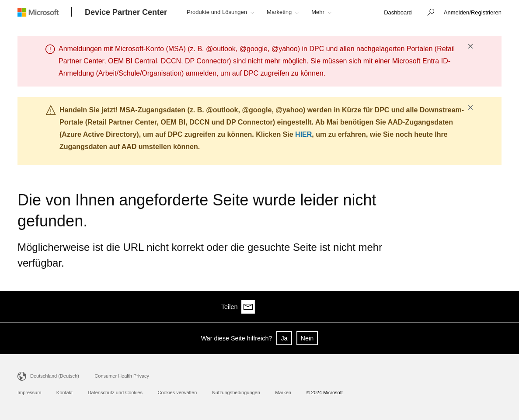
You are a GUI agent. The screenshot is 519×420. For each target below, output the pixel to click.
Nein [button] (307, 338)
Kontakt (64, 392)
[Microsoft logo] (44, 12)
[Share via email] (495, 307)
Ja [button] (284, 338)
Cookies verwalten (177, 392)
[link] (397, 13)
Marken (283, 392)
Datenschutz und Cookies (115, 392)
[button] (428, 13)
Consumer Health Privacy (121, 375)
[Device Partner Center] (126, 12)
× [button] (470, 46)
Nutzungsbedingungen (236, 392)
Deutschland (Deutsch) (54, 375)
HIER (303, 134)
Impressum (29, 392)
